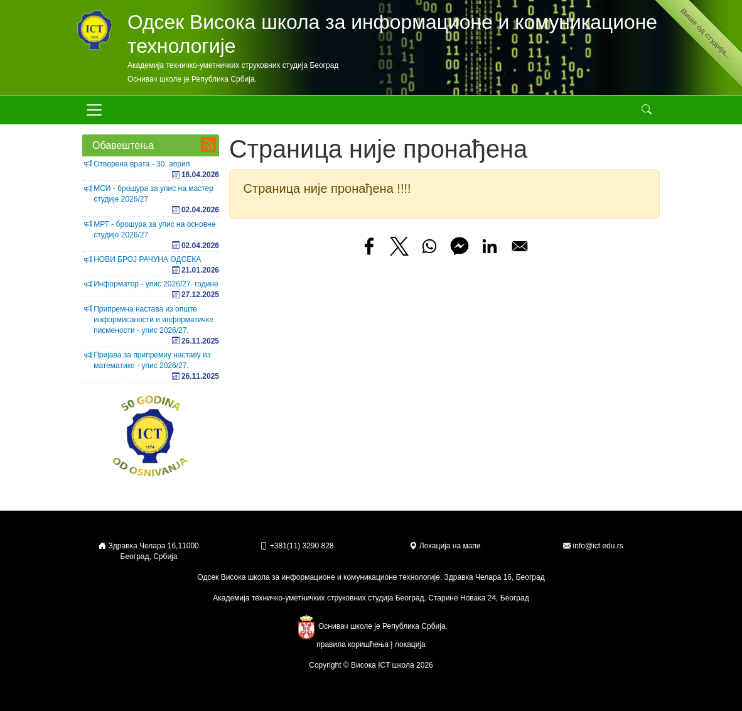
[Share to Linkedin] (489, 246)
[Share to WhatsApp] (429, 246)
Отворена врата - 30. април (142, 164)
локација (410, 644)
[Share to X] (399, 246)
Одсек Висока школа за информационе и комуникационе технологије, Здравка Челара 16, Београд (370, 577)
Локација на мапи (444, 545)
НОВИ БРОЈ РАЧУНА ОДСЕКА (147, 259)
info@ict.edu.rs (598, 545)
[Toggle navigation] (94, 110)
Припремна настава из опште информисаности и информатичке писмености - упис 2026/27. (153, 320)
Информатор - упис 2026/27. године (156, 284)
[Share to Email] (519, 246)
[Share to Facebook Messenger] (459, 246)
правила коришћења (352, 644)
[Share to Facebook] (369, 246)
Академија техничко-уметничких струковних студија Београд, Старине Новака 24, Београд (371, 598)
